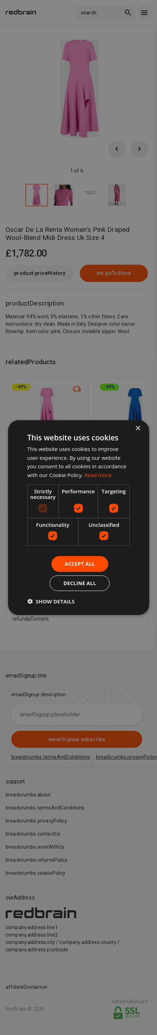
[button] (50, 601)
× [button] (137, 428)
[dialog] (78, 517)
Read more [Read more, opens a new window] (97, 475)
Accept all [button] (80, 563)
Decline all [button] (80, 583)
